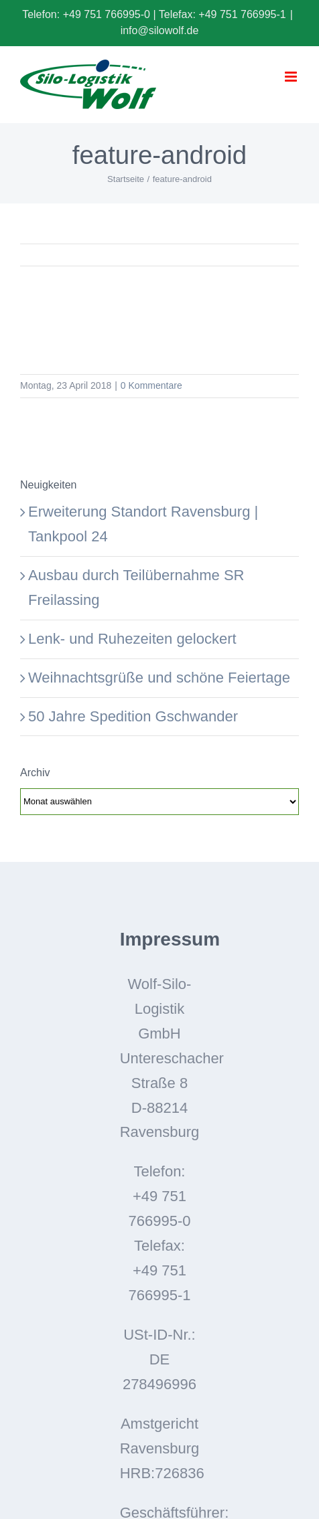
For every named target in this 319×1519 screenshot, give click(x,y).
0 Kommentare (151, 385)
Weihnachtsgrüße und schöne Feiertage (159, 677)
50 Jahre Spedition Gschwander (133, 716)
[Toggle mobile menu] (292, 77)
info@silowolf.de (160, 30)
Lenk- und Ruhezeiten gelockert (132, 638)
